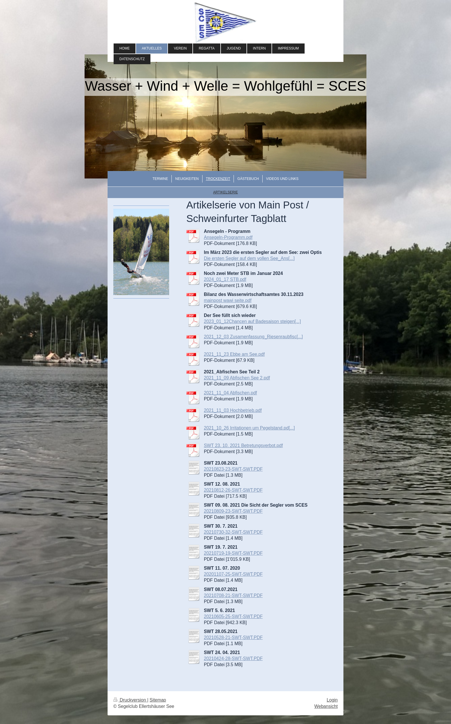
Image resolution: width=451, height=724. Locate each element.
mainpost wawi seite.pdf (228, 300)
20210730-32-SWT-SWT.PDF (233, 532)
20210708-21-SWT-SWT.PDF (233, 595)
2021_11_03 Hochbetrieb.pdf (233, 410)
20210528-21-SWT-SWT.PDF (233, 637)
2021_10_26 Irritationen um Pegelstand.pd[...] (249, 427)
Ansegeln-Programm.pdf (228, 237)
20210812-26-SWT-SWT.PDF (233, 490)
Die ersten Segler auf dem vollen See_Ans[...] (249, 258)
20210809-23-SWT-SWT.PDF (233, 511)
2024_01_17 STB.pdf (225, 279)
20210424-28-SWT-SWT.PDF (233, 658)
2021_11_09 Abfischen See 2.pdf (237, 377)
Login (332, 700)
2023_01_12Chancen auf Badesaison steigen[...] (252, 321)
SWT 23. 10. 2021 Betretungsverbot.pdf (243, 445)
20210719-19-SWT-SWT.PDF (233, 553)
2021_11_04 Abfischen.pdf (230, 392)
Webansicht (326, 706)
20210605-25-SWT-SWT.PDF (233, 616)
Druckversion (130, 700)
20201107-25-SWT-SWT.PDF (233, 574)
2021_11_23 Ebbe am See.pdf (234, 354)
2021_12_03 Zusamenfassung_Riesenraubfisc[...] (253, 336)
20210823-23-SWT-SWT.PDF (233, 469)
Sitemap (158, 700)
